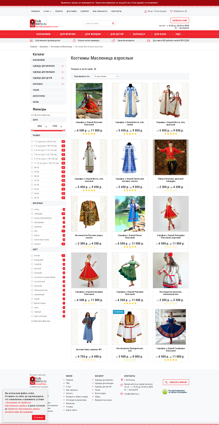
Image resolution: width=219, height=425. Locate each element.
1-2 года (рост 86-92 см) (45, 141)
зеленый (38, 273)
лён (35, 231)
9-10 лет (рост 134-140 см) (46, 159)
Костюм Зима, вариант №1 (89, 349)
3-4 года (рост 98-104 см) (45, 146)
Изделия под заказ (103, 400)
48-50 (36, 176)
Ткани (36, 90)
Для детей (116, 34)
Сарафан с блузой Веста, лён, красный (170, 123)
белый (37, 255)
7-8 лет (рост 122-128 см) (45, 154)
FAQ (68, 383)
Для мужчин (68, 34)
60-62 (36, 189)
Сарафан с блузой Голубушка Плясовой (171, 349)
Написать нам (179, 20)
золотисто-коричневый (44, 277)
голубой (37, 264)
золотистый (39, 281)
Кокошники (43, 34)
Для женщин (93, 34)
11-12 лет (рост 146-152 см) (46, 163)
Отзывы (69, 407)
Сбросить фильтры (40, 115)
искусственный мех (43, 218)
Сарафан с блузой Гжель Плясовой (130, 236)
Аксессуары (39, 96)
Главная (35, 11)
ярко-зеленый (40, 316)
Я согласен (38, 417)
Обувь (36, 102)
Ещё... (179, 34)
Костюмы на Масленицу (61, 47)
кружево (38, 227)
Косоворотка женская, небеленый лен (171, 293)
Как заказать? (100, 11)
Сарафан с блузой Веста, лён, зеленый (89, 180)
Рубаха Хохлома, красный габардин (170, 180)
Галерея (85, 11)
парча (37, 235)
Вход (150, 11)
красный (38, 286)
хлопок (37, 244)
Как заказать (72, 390)
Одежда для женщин (104, 383)
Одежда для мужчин (104, 380)
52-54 (36, 180)
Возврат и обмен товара (77, 397)
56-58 (36, 185)
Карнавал (139, 34)
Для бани (160, 34)
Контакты (116, 11)
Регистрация (160, 11)
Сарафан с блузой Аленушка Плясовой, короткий (171, 236)
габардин (38, 214)
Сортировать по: (82, 76)
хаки (36, 307)
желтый (37, 268)
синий (37, 299)
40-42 (36, 167)
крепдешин (39, 222)
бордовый (38, 260)
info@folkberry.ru (131, 394)
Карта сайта (71, 410)
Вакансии (70, 403)
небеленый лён (41, 290)
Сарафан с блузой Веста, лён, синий (130, 123)
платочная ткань (41, 240)
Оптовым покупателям (76, 400)
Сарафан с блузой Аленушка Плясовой (89, 293)
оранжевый (39, 294)
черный (37, 312)
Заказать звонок (176, 382)
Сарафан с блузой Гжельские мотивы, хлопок (130, 180)
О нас (47, 11)
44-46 (36, 172)
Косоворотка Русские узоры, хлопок (89, 236)
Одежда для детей (103, 387)
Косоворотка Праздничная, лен (129, 349)
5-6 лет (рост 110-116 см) (45, 150)
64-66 (36, 193)
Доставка (72, 11)
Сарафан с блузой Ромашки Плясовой (129, 293)
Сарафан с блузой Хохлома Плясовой (89, 123)
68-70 (36, 198)
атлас (36, 209)
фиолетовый (39, 303)
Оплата (59, 11)
